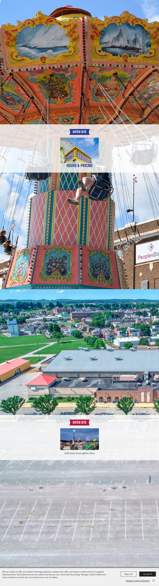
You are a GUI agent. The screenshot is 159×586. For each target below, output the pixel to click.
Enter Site (79, 131)
